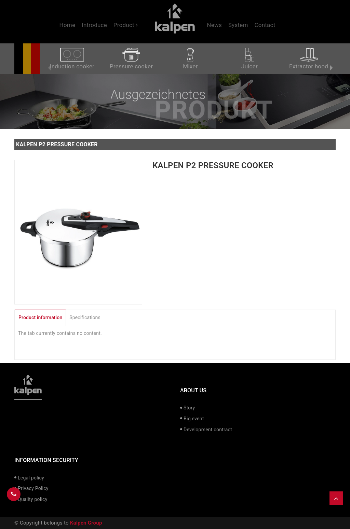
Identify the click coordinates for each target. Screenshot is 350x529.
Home (67, 25)
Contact (264, 25)
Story (189, 407)
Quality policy (33, 499)
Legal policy (31, 477)
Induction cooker (72, 59)
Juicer (249, 59)
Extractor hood (308, 59)
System (238, 25)
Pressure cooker (131, 59)
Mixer (190, 59)
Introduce (94, 25)
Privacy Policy (33, 488)
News (214, 25)
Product (125, 25)
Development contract (208, 429)
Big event (194, 418)
